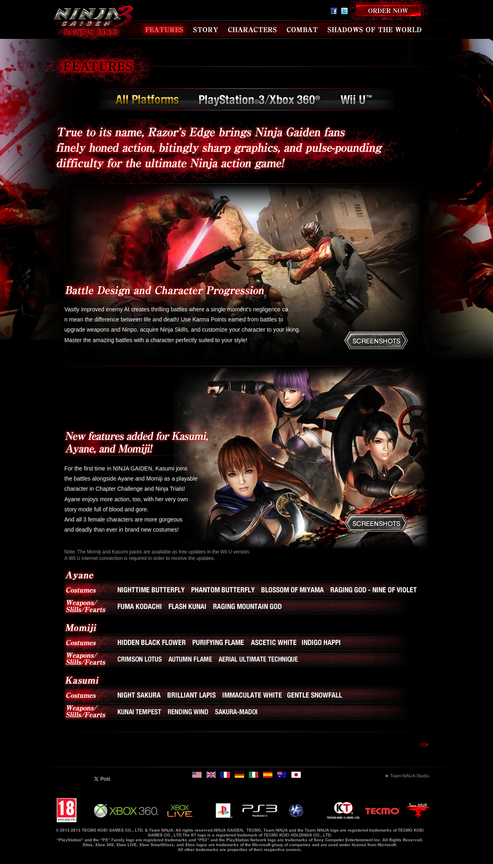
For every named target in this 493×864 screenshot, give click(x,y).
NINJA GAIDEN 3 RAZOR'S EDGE (90, 24)
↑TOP (424, 745)
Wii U (357, 101)
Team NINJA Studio (407, 776)
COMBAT (302, 29)
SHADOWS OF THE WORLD (374, 29)
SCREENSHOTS (376, 340)
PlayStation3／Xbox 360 (260, 101)
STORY (206, 29)
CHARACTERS (253, 29)
